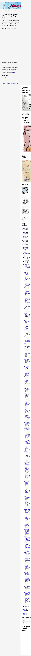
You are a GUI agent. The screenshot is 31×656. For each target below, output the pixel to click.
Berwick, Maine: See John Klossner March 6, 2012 (27, 568)
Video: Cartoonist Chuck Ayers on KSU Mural (27, 351)
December (27, 248)
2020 (24, 236)
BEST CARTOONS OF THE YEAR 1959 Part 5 (27, 332)
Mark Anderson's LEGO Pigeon (27, 411)
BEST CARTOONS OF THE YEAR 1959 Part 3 (27, 454)
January (26, 606)
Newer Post (4, 80)
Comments (26, 623)
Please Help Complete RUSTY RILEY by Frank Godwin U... (27, 513)
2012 (24, 247)
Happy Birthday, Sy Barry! (26, 460)
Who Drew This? (26, 367)
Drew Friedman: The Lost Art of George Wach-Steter (27, 521)
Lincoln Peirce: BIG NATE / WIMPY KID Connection (27, 304)
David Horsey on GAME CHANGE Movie (27, 476)
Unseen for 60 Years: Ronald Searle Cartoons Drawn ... (27, 532)
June (26, 260)
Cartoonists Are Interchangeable (27, 310)
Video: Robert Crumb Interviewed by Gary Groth (10, 15)
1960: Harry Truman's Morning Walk (26, 390)
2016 (24, 241)
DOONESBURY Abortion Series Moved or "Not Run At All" (27, 469)
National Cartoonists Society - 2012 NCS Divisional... (27, 339)
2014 (24, 244)
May (26, 261)
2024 (24, 230)
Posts (24, 620)
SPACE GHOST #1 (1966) (27, 273)
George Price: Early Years (27, 584)
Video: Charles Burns (26, 321)
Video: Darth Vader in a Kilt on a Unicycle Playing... (27, 424)
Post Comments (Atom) (13, 83)
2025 (24, 229)
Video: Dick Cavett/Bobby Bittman (27, 573)
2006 (24, 614)
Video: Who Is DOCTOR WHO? (27, 278)
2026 (24, 228)
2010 (24, 609)
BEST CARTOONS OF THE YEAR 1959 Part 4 (27, 442)
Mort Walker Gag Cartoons (27, 463)
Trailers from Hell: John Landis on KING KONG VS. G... (27, 599)
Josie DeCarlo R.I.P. (26, 415)
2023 (24, 232)
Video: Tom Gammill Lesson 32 (27, 526)
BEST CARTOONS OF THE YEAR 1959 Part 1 (27, 539)
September (27, 254)
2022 (24, 233)
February (26, 604)
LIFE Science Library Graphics (27, 550)
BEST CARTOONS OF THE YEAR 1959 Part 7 (27, 268)
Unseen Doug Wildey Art (27, 507)
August (26, 257)
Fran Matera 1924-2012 (27, 347)
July (26, 258)
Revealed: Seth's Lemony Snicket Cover (26, 290)
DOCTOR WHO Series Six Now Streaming (27, 545)
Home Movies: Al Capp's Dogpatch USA (27, 385)
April (26, 262)
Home (11, 80)
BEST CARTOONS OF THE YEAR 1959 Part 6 (27, 316)
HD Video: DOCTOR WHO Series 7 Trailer (27, 326)
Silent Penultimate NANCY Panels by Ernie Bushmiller (27, 555)
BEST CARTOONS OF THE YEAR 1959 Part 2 (27, 492)
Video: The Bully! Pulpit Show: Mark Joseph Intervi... (26, 485)
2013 (24, 245)
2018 (24, 239)
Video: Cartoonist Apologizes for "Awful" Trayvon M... (27, 283)
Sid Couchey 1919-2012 (27, 429)
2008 (24, 611)
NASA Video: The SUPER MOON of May (27, 448)
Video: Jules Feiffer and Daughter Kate (27, 594)
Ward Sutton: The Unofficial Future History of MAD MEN (27, 296)
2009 (24, 610)
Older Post (18, 80)
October (26, 253)
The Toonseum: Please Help (27, 498)
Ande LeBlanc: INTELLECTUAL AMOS (27, 503)
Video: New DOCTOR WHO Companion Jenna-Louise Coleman (27, 372)
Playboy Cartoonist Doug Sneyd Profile (27, 562)
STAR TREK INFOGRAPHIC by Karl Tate (27, 436)
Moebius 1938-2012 (27, 479)
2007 (24, 613)
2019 (24, 237)
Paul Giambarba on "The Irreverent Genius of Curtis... (27, 578)
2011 (24, 607)
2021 (24, 235)
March (26, 264)
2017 (24, 240)
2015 (24, 243)
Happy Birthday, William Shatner (26, 356)
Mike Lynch (25, 193)
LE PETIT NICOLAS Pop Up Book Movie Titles (27, 405)
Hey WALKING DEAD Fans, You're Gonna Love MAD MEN (27, 397)
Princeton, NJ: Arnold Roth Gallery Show (27, 379)
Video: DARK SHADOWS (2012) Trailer (27, 419)
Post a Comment (5, 77)
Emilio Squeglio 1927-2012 (27, 432)
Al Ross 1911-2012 (27, 344)
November (27, 251)
